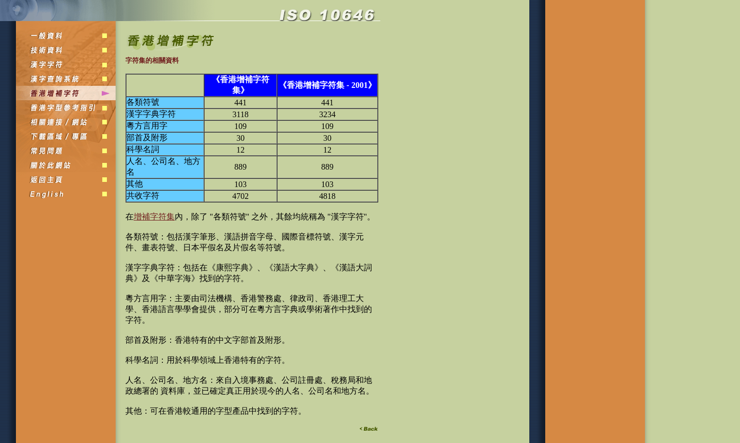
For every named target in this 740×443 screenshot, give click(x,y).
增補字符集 (154, 216)
